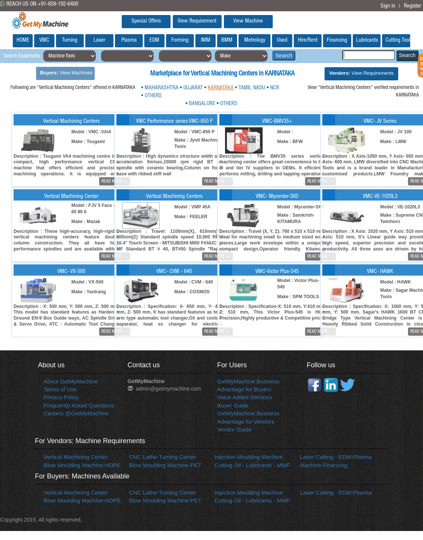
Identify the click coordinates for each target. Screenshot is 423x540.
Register (412, 6)
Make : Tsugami (88, 141)
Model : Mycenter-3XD (300, 207)
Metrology (254, 40)
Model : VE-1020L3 (400, 207)
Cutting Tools (397, 40)
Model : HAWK (395, 282)
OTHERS (153, 96)
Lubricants (367, 40)
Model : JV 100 (395, 131)
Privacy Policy (61, 397)
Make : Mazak (85, 221)
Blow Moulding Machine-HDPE (82, 465)
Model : (285, 131)
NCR (274, 88)
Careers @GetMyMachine (76, 413)
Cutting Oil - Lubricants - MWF (252, 465)
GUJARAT (193, 88)
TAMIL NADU (252, 88)
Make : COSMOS (192, 291)
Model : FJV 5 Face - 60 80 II (93, 208)
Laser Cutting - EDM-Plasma (336, 457)
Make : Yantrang (88, 291)
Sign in (388, 6)
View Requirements (361, 73)
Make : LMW (393, 141)
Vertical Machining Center (76, 457)
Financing (337, 40)
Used (282, 40)
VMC (44, 40)
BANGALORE (202, 104)
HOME (23, 40)
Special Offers (146, 21)
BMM (227, 40)
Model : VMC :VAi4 (91, 131)
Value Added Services (244, 397)
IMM (205, 40)
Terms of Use (60, 389)
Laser (99, 40)
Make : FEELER (190, 216)
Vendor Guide (234, 429)
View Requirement (197, 21)
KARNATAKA (221, 88)
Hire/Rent (307, 40)
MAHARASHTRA (161, 88)
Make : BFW (290, 141)
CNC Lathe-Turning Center (162, 457)
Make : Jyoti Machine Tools (196, 143)
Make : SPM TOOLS (298, 296)
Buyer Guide (232, 405)
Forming (180, 40)
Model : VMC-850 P (194, 131)
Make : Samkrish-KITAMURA (295, 218)
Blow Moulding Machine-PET (165, 465)
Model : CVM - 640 (193, 282)
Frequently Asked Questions (79, 405)
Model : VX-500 (87, 282)
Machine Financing (323, 465)
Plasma (129, 40)
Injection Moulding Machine (249, 457)
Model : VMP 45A (192, 207)
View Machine (248, 21)
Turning (69, 40)
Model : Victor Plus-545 (298, 284)
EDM (154, 40)
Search (283, 56)
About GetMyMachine (71, 381)
